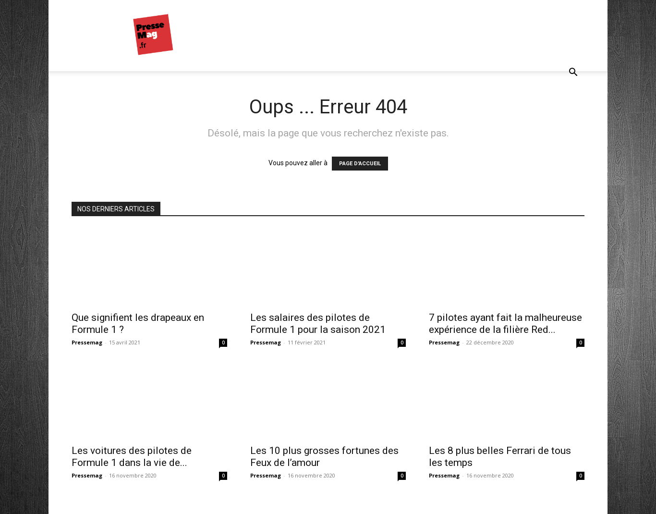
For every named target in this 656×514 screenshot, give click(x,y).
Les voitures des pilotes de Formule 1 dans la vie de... (132, 456)
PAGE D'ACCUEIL (360, 163)
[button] (572, 73)
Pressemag (87, 342)
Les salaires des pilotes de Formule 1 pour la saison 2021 (318, 323)
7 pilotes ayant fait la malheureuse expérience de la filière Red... (505, 323)
